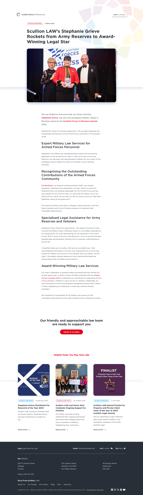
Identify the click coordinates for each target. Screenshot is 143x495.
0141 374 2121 (28, 474)
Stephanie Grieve (50, 118)
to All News (119, 14)
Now (120, 448)
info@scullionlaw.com (86, 448)
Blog (53, 484)
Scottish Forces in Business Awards (80, 121)
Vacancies (67, 484)
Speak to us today (71, 332)
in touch (106, 448)
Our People (32, 484)
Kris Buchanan (47, 185)
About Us (21, 484)
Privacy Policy (100, 489)
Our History (43, 484)
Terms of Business (91, 489)
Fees (59, 484)
